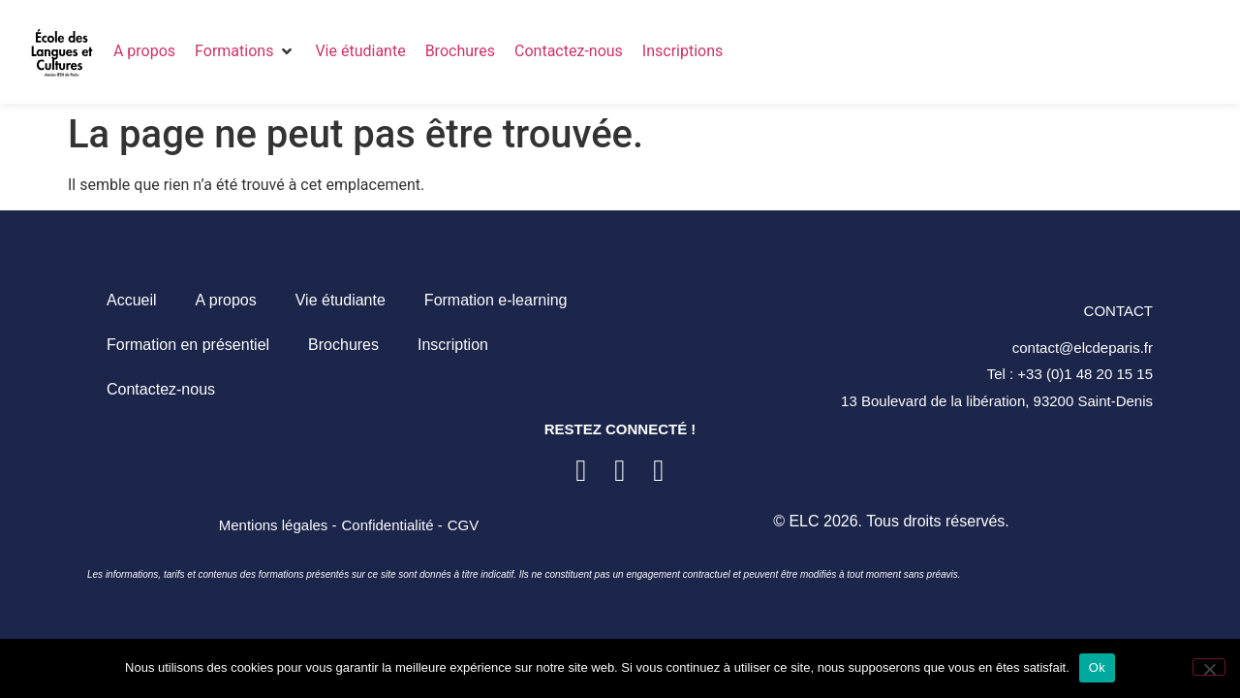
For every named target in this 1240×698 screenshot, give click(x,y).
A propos (226, 300)
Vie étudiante (340, 300)
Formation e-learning (496, 300)
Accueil (132, 300)
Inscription (453, 344)
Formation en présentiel (188, 344)
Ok (1097, 667)
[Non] (1209, 667)
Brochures (343, 344)
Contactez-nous (161, 389)
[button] (245, 51)
